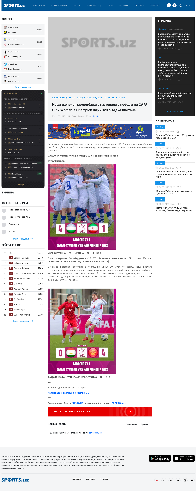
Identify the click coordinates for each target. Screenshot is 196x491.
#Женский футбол (63, 97)
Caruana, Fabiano (19, 268)
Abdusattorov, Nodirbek (22, 273)
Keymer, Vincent (18, 288)
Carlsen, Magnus (19, 257)
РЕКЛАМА (90, 479)
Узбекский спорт (94, 5)
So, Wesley (16, 299)
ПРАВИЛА (77, 479)
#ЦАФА (81, 97)
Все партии (23, 185)
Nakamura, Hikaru (19, 263)
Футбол (76, 5)
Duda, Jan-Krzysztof (20, 314)
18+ (156, 480)
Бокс (111, 5)
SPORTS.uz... (119, 403)
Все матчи (23, 87)
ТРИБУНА (154, 5)
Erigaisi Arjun (17, 309)
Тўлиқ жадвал (23, 238)
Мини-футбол (163, 88)
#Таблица (111, 97)
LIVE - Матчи (39, 5)
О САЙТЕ (104, 479)
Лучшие (144, 424)
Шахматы (124, 5)
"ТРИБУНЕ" (78, 403)
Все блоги (175, 111)
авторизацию (95, 433)
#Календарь (95, 97)
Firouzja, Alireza (18, 294)
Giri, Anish (15, 283)
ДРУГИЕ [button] (138, 5)
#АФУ (122, 97)
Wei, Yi (14, 304)
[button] (174, 5)
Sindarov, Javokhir (19, 278)
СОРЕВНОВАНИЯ (59, 5)
